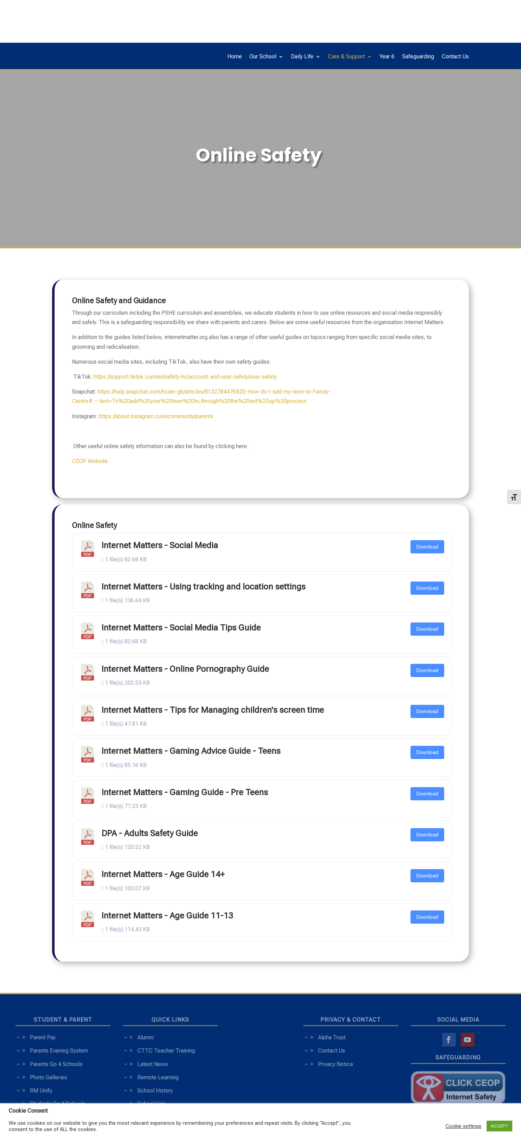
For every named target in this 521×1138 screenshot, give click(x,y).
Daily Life (302, 57)
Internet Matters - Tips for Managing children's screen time (212, 710)
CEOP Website (90, 461)
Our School (263, 57)
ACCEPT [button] (499, 1126)
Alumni (99, 1037)
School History (109, 1090)
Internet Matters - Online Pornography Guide (185, 669)
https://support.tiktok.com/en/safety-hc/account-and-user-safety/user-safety (185, 376)
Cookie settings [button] (463, 1126)
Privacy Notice (381, 1064)
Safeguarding (418, 57)
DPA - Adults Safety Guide (149, 833)
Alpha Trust (377, 1037)
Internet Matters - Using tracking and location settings (203, 587)
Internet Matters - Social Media (159, 545)
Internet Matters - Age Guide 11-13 (167, 916)
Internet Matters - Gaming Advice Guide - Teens (190, 751)
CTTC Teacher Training (120, 1050)
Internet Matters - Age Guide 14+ (163, 874)
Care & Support (346, 57)
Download (427, 547)
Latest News (106, 1064)
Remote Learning (112, 1077)
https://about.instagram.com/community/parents (156, 416)
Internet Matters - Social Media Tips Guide (181, 628)
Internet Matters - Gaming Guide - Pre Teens (184, 792)
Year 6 (387, 57)
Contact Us (455, 57)
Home (234, 57)
